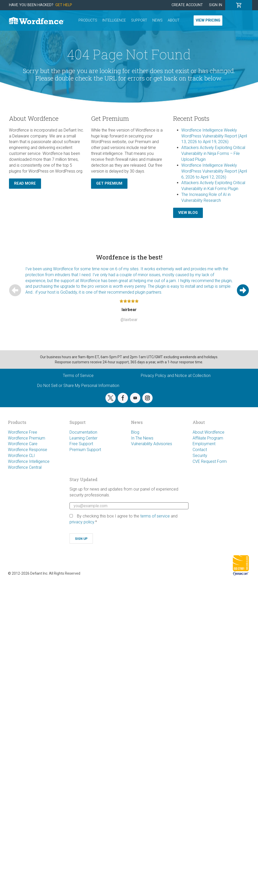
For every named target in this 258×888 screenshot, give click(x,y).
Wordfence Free (22, 432)
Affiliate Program (208, 438)
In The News (142, 438)
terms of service (155, 516)
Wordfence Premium (26, 438)
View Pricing (208, 20)
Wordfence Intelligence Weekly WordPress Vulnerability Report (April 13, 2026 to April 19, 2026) (214, 136)
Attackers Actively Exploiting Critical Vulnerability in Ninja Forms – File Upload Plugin (213, 153)
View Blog (188, 213)
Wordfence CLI (21, 455)
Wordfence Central (25, 467)
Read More (25, 183)
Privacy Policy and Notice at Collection (176, 375)
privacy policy (82, 522)
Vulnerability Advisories (151, 443)
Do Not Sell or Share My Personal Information (78, 385)
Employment (204, 443)
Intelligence (114, 20)
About (174, 20)
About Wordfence (208, 432)
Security (200, 455)
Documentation (83, 432)
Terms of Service (78, 375)
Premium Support (85, 449)
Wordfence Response (27, 449)
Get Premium (109, 183)
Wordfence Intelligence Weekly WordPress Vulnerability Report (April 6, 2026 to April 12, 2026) (214, 171)
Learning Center (83, 438)
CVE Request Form (210, 461)
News (157, 20)
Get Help (63, 5)
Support (139, 20)
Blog (135, 432)
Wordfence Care (22, 443)
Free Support (81, 443)
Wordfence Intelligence (28, 461)
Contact (200, 449)
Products (87, 20)
